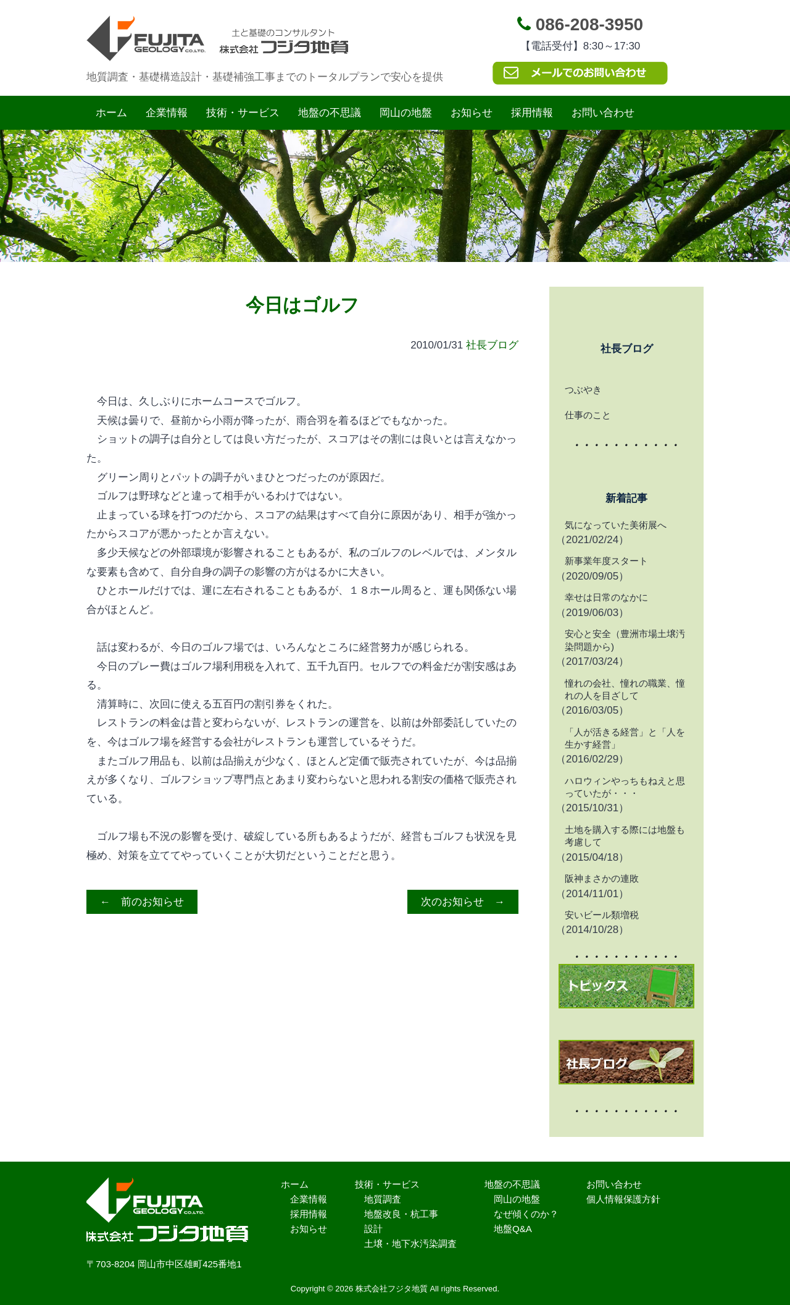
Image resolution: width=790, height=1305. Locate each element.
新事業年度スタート (606, 560)
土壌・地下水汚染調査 (410, 1243)
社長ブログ (492, 345)
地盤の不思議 (329, 113)
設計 (373, 1228)
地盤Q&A (513, 1228)
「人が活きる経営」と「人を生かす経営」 (625, 738)
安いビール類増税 (602, 915)
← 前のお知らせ (142, 902)
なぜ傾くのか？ (526, 1214)
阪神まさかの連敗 (602, 878)
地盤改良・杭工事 (401, 1214)
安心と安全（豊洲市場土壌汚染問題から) (625, 639)
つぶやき (583, 389)
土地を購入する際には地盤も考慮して (625, 835)
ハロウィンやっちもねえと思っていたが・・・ (625, 786)
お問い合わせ (603, 113)
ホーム (111, 113)
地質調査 (382, 1199)
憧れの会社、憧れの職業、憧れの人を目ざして (625, 689)
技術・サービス (243, 113)
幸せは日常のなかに (606, 597)
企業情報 (167, 113)
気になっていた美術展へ (616, 525)
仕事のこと (588, 415)
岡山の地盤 (406, 113)
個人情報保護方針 (623, 1199)
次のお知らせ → (463, 902)
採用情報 (532, 113)
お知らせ (472, 113)
